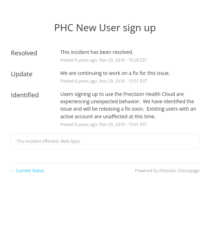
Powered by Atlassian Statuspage (167, 171)
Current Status (27, 171)
